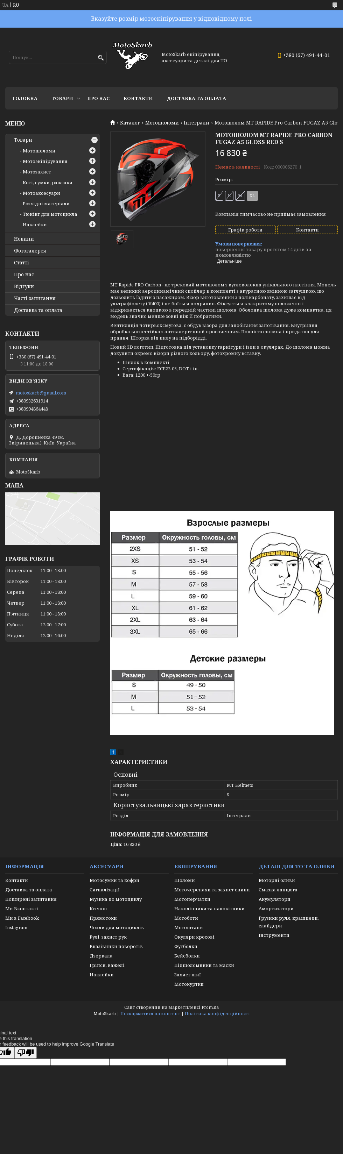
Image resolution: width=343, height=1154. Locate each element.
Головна (24, 98)
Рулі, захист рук (108, 937)
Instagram (16, 927)
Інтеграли (196, 123)
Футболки (185, 946)
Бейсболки (187, 956)
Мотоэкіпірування (45, 161)
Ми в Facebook (22, 918)
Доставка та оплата (196, 98)
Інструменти (274, 935)
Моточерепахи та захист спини (212, 889)
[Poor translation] (25, 1053)
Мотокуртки (189, 984)
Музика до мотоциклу (116, 899)
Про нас (98, 98)
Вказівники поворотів (116, 946)
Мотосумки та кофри (114, 880)
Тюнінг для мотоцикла (50, 214)
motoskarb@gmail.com (41, 393)
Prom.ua (210, 1007)
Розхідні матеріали (46, 203)
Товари (62, 98)
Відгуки (24, 286)
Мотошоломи (162, 123)
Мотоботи (186, 918)
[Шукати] (100, 58)
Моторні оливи (277, 880)
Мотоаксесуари (41, 193)
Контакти (138, 98)
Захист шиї (187, 974)
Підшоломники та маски (204, 965)
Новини (24, 239)
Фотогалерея (30, 251)
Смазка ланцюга (278, 889)
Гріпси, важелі (107, 965)
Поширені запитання (31, 899)
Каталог (130, 123)
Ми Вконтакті (21, 908)
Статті (21, 262)
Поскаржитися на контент (150, 1014)
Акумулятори (274, 899)
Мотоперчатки (192, 899)
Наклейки (35, 224)
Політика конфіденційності (217, 1014)
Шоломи (184, 880)
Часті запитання (35, 298)
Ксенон (98, 908)
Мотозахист (37, 172)
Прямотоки (103, 918)
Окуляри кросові (194, 937)
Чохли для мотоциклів (117, 927)
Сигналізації (105, 889)
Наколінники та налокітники (209, 908)
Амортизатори (276, 908)
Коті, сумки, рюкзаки (47, 182)
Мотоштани (188, 927)
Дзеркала (101, 956)
